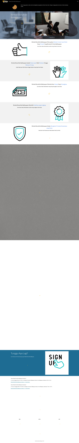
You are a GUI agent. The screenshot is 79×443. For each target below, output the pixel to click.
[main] (44, 6)
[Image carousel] (52, 25)
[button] (78, 1)
